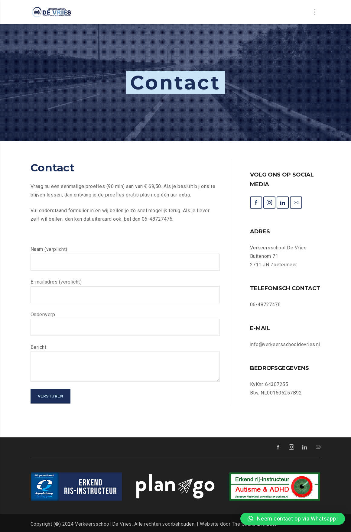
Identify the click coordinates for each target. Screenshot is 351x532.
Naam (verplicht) (125, 258)
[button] (292, 519)
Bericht (125, 363)
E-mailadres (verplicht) (125, 291)
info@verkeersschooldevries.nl (285, 344)
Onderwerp (125, 324)
